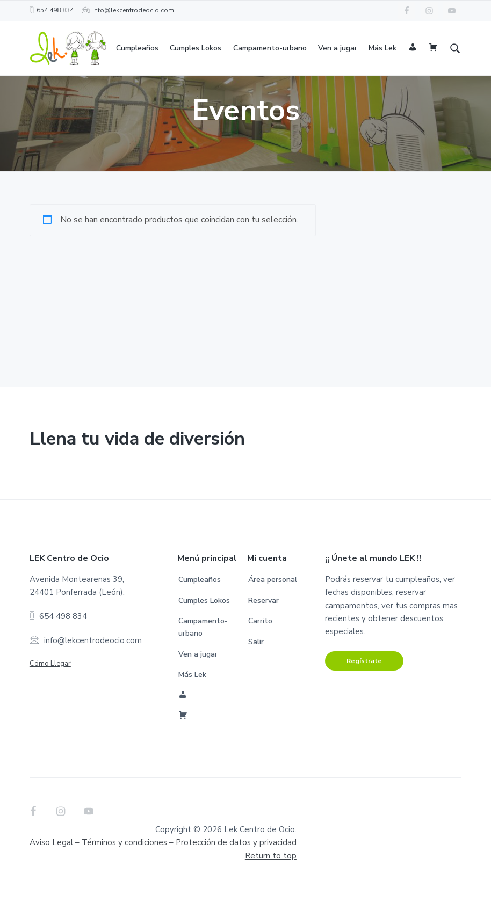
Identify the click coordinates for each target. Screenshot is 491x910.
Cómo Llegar (50, 690)
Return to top (271, 882)
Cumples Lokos (204, 627)
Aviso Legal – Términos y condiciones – (163, 868)
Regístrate (364, 686)
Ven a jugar (198, 680)
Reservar (263, 627)
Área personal (272, 606)
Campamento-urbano (203, 653)
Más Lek (192, 701)
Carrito (260, 647)
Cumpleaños (199, 606)
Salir (256, 668)
